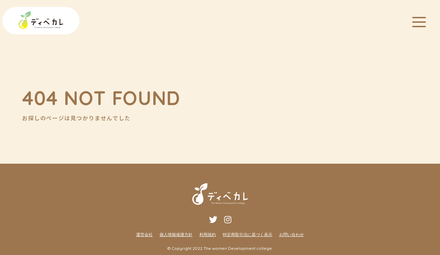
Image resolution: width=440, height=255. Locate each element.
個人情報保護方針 (176, 234)
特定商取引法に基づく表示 (247, 234)
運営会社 (144, 234)
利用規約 (207, 234)
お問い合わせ (291, 234)
